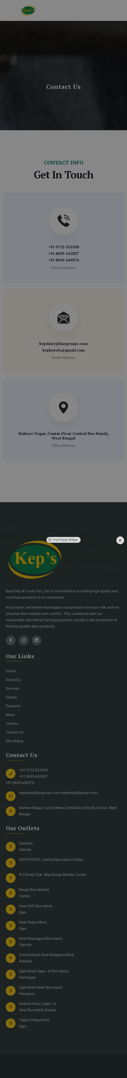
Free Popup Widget (63, 540)
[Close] (120, 540)
